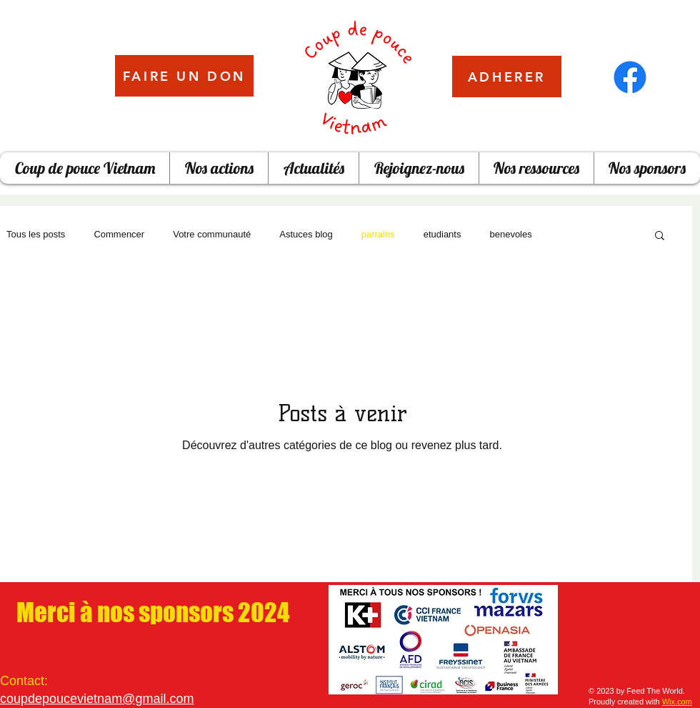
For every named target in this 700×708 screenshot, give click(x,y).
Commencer (119, 234)
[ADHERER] (506, 76)
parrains (378, 234)
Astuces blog (305, 234)
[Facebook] (630, 77)
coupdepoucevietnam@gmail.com (97, 699)
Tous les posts (35, 234)
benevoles (510, 234)
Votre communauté (212, 234)
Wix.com (677, 701)
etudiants (442, 234)
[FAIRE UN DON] (184, 76)
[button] (659, 236)
